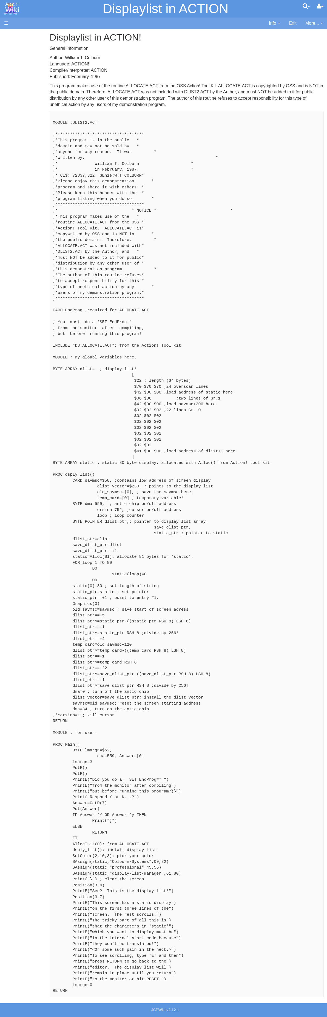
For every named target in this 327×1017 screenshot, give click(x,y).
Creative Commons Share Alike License (27, 447)
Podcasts (13, 335)
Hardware (13, 44)
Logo (20, 184)
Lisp (19, 178)
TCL (19, 221)
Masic (21, 190)
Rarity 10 (13, 416)
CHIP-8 (22, 234)
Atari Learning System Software (35, 310)
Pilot (19, 203)
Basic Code (26, 268)
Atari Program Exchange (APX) (34, 301)
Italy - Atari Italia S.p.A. (37, 375)
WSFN (21, 228)
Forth (20, 159)
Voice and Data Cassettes (29, 291)
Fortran (22, 165)
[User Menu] (320, 6)
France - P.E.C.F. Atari (36, 356)
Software (12, 53)
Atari (11, 7)
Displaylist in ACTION (166, 8)
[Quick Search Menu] (306, 6)
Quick (20, 215)
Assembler (25, 140)
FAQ (8, 109)
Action (21, 134)
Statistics (13, 422)
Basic (20, 146)
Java (19, 171)
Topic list (12, 81)
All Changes (16, 100)
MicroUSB (14, 90)
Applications (16, 63)
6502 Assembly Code (35, 262)
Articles (11, 35)
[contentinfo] (274, 23)
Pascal (21, 196)
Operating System (32, 249)
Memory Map (17, 72)
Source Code (28, 256)
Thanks (11, 409)
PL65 (20, 209)
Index (9, 118)
